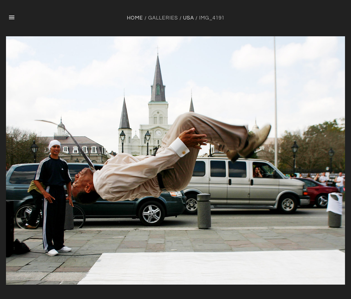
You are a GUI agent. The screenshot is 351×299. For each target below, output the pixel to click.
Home (135, 18)
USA (188, 18)
